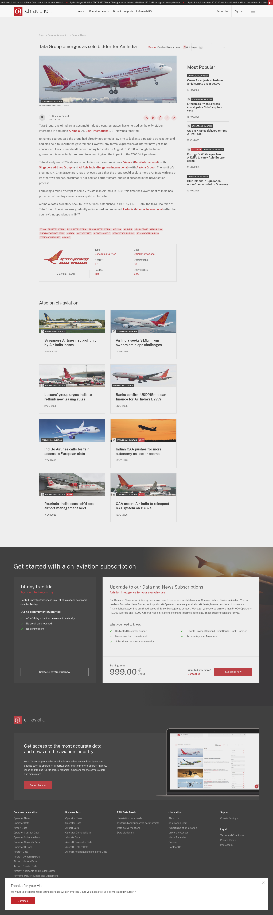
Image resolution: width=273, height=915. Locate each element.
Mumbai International (149, 209)
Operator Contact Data (26, 833)
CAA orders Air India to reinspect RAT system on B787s (142, 506)
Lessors (132, 11)
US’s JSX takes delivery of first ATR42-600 (207, 132)
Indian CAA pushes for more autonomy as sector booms (138, 451)
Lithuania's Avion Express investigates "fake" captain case (204, 107)
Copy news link (167, 118)
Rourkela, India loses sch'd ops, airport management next (69, 506)
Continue (23, 900)
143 (97, 274)
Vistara (127, 162)
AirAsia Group (145, 167)
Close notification (263, 882)
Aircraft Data (21, 852)
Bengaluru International (112, 167)
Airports (174, 11)
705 (136, 274)
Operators (110, 11)
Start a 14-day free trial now (54, 672)
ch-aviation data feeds (129, 818)
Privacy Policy (228, 840)
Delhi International (97, 131)
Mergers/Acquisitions (123, 233)
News (89, 11)
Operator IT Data (23, 847)
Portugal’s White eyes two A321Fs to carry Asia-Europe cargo (206, 158)
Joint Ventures (84, 233)
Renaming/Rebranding (148, 233)
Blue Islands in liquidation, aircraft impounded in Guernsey (207, 182)
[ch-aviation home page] (32, 11)
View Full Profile (66, 274)
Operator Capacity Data (27, 842)
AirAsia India (87, 167)
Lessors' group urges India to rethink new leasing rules (68, 397)
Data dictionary (125, 833)
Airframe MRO (199, 11)
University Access (178, 833)
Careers (173, 842)
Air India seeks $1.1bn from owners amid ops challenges (139, 342)
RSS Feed (174, 118)
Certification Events (50, 237)
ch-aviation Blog (178, 823)
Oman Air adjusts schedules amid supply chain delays (205, 82)
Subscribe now (233, 672)
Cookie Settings (229, 818)
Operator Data (21, 823)
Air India (74, 131)
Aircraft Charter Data (25, 866)
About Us (174, 818)
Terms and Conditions (232, 835)
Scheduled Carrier (105, 254)
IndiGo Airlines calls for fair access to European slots (66, 451)
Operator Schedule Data (27, 837)
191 (96, 264)
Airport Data (20, 828)
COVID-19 (66, 237)
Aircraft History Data (25, 861)
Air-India (128, 209)
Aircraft (153, 11)
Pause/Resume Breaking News (270, 2)
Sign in (239, 11)
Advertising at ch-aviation (183, 828)
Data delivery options (128, 828)
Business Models (101, 233)
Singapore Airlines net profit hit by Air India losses (70, 342)
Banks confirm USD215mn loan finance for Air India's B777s (141, 397)
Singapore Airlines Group (55, 167)
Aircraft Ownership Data (27, 856)
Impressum (226, 845)
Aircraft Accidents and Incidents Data (35, 871)
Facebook (160, 118)
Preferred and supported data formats (138, 823)
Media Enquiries (177, 837)
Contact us (193, 674)
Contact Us (175, 847)
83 (135, 264)
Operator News (22, 818)
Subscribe (222, 11)
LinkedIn (146, 118)
